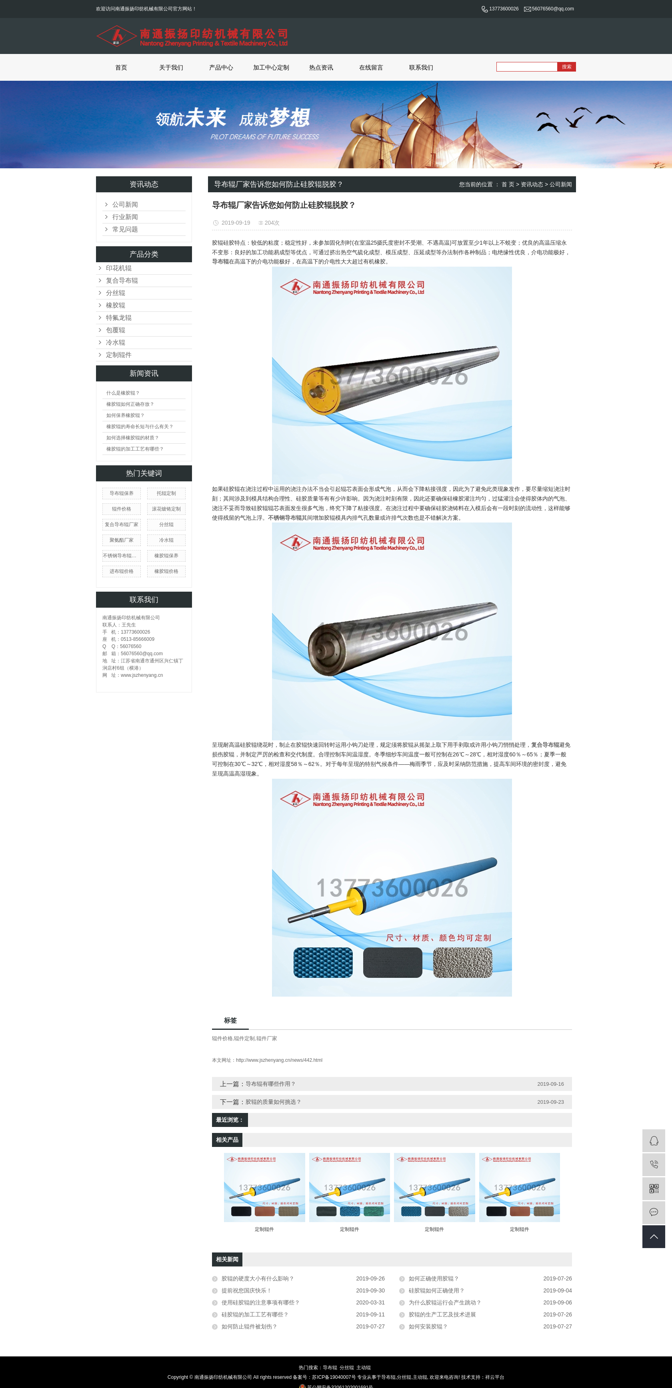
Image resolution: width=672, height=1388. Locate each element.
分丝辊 (115, 292)
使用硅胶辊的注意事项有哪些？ (261, 1302)
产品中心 (221, 67)
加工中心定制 (271, 67)
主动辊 (363, 1367)
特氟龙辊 (119, 317)
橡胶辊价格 (166, 571)
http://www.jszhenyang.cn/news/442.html (279, 1060)
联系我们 (421, 67)
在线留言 (371, 67)
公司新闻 (125, 204)
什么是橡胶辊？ (123, 393)
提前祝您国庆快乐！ (247, 1290)
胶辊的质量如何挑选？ (274, 1102)
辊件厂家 (266, 1038)
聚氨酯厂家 (122, 540)
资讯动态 (532, 184)
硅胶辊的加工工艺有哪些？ (255, 1314)
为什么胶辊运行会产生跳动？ (445, 1302)
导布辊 (330, 1367)
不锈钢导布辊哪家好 (121, 555)
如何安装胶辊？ (428, 1326)
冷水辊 (115, 342)
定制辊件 (119, 354)
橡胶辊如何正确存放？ (130, 404)
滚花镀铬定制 (166, 509)
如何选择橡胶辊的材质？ (132, 438)
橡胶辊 (115, 305)
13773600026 (499, 9)
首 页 (508, 184)
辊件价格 (121, 509)
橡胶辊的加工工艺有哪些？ (135, 449)
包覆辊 (115, 330)
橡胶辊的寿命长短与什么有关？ (140, 426)
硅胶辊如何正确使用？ (437, 1290)
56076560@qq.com (549, 9)
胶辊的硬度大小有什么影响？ (258, 1278)
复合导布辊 (122, 280)
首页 (121, 67)
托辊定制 (166, 493)
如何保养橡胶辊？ (125, 415)
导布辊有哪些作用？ (271, 1084)
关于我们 (171, 67)
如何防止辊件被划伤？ (250, 1326)
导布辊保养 (122, 493)
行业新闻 (125, 216)
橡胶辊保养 (166, 555)
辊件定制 (244, 1038)
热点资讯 (321, 67)
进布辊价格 (122, 571)
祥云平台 (494, 1377)
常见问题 (125, 229)
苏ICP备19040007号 (334, 1377)
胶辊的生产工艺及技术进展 (442, 1314)
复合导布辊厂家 (121, 524)
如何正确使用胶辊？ (434, 1278)
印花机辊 (119, 268)
